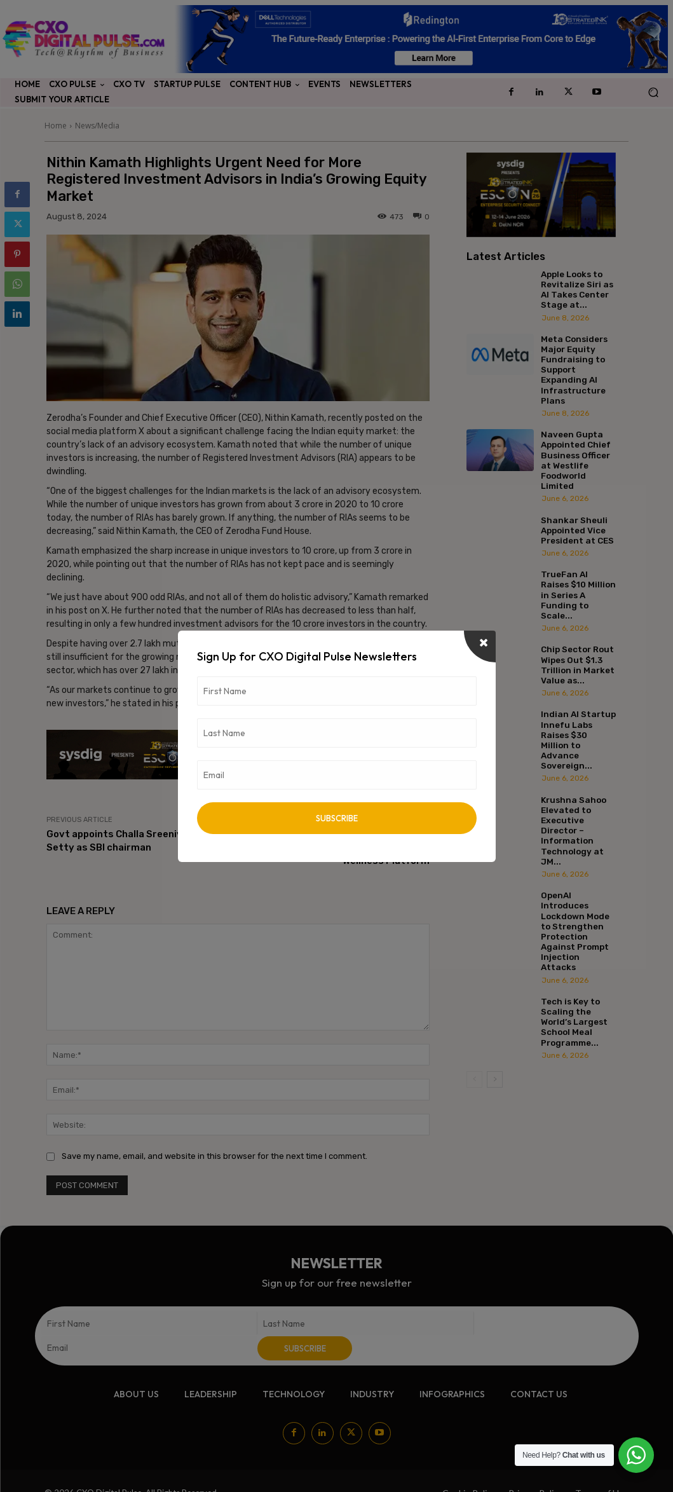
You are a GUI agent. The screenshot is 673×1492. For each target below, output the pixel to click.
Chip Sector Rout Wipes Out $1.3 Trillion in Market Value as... (578, 664)
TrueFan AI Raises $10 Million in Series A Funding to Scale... (578, 594)
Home (55, 125)
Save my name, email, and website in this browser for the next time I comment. (214, 1156)
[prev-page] (474, 1079)
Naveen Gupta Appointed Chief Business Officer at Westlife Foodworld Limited (576, 460)
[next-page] (495, 1079)
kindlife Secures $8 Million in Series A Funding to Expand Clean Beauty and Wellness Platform (343, 847)
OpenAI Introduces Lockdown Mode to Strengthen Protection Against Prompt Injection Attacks (575, 931)
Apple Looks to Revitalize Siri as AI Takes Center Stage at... (577, 289)
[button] (653, 92)
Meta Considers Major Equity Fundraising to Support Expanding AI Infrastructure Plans (574, 370)
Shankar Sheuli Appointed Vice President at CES (577, 530)
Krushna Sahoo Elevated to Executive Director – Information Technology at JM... (573, 830)
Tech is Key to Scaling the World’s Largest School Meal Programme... (574, 1022)
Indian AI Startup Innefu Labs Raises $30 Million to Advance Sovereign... (578, 739)
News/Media (97, 125)
